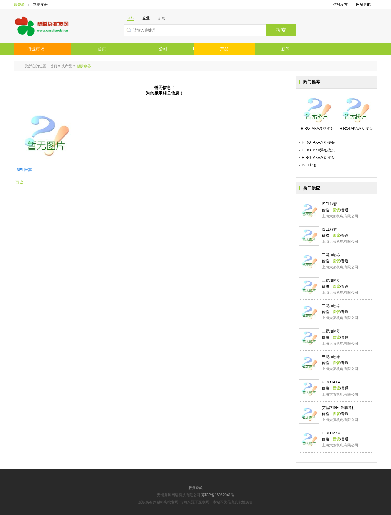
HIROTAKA (331, 382)
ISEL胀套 (23, 169)
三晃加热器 (331, 255)
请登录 (19, 4)
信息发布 (340, 4)
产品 (224, 48)
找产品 (66, 66)
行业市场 (35, 48)
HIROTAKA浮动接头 (318, 142)
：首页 (51, 66)
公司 (163, 48)
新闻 (285, 48)
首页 (102, 48)
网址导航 (365, 4)
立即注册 (40, 4)
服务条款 (195, 488)
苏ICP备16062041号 (217, 495)
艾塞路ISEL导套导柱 (338, 408)
